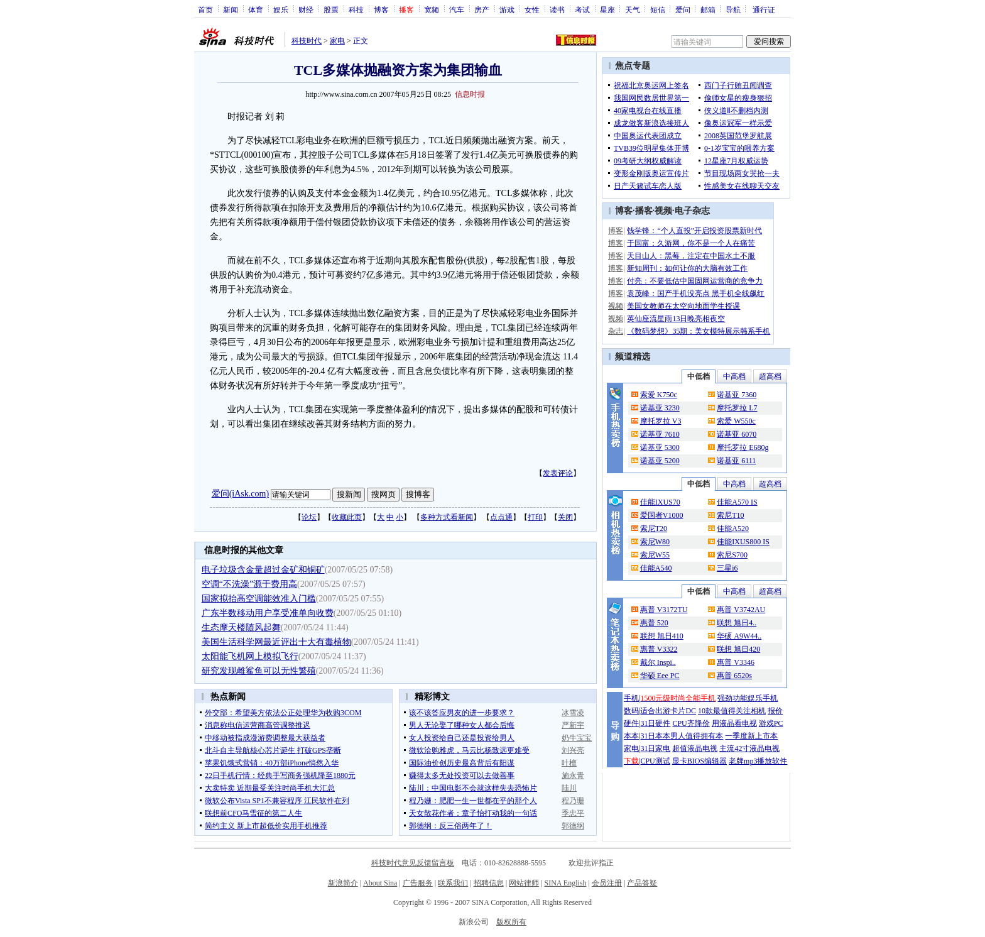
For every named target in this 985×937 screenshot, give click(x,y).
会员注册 (607, 883)
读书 (557, 9)
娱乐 (280, 9)
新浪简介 (343, 883)
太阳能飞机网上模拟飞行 (250, 656)
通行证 (764, 9)
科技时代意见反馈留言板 (412, 862)
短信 (657, 9)
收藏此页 (347, 517)
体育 (255, 9)
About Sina (380, 883)
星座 (607, 9)
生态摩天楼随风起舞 (241, 627)
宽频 (431, 9)
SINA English (565, 883)
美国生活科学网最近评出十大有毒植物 (276, 642)
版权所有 (511, 922)
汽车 (456, 9)
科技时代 (306, 40)
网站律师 (524, 883)
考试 (582, 9)
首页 (205, 9)
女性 (532, 9)
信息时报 (470, 94)
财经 (305, 9)
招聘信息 (489, 883)
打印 (535, 517)
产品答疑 (642, 883)
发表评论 (558, 473)
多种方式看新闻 (446, 517)
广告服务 (418, 883)
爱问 (682, 9)
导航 (733, 9)
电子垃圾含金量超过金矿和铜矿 (263, 569)
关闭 (565, 517)
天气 (632, 9)
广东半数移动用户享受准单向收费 (268, 613)
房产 (481, 9)
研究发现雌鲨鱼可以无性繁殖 (259, 671)
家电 (337, 40)
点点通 (501, 517)
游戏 (506, 9)
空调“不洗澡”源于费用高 (249, 584)
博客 (381, 9)
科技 (356, 9)
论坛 (309, 517)
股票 (331, 9)
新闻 (230, 9)
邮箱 (708, 9)
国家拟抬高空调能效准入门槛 (259, 598)
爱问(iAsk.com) (240, 493)
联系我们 (453, 883)
